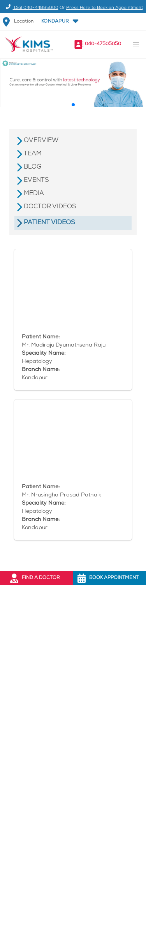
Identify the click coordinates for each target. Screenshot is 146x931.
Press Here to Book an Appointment (104, 8)
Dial (31, 8)
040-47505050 (103, 44)
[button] (59, 21)
